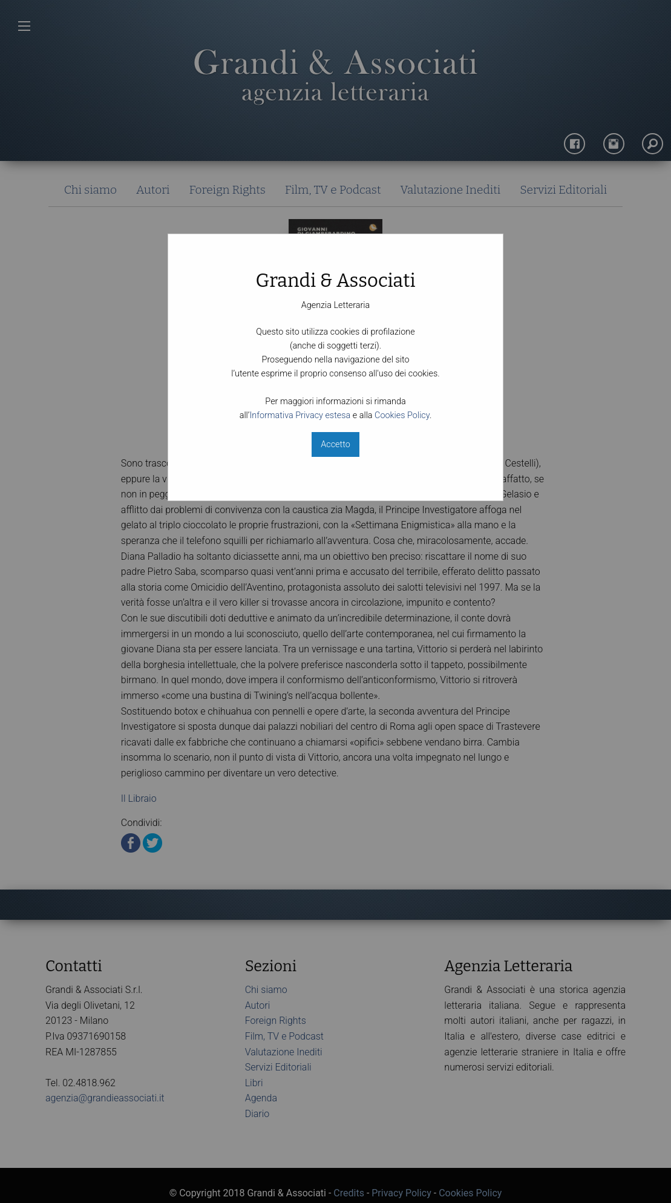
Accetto (335, 444)
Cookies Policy (402, 415)
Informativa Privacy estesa (299, 415)
